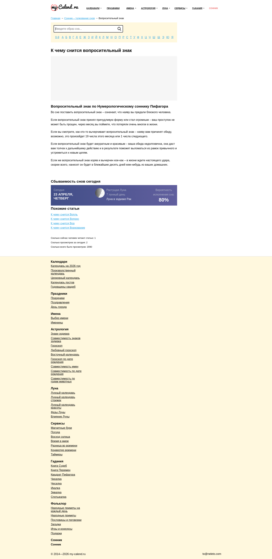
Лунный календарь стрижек (63, 399)
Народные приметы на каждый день (65, 510)
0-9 (57, 37)
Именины (57, 322)
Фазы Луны (58, 412)
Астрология (148, 8)
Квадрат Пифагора (63, 474)
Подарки (56, 533)
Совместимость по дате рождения (66, 373)
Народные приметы (63, 515)
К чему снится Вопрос (65, 218)
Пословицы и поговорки (66, 520)
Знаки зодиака (60, 333)
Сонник (213, 8)
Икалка (55, 488)
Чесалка (56, 483)
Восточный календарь (65, 354)
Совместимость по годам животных (63, 380)
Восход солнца (60, 436)
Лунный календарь (63, 392)
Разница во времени (64, 445)
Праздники (113, 8)
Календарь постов (62, 282)
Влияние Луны (60, 416)
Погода (55, 432)
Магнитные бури (61, 427)
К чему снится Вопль (64, 214)
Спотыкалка (58, 496)
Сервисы (180, 8)
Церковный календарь (65, 277)
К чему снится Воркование (68, 227)
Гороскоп (56, 345)
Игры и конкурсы (61, 528)
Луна (165, 8)
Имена (130, 8)
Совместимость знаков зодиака (65, 340)
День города (59, 306)
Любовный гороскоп (63, 350)
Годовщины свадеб (63, 286)
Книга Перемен (60, 470)
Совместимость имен (64, 366)
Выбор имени (59, 318)
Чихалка (56, 479)
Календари (92, 8)
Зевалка (56, 492)
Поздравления (60, 302)
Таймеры (56, 454)
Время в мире (60, 441)
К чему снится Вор (63, 223)
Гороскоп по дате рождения (62, 361)
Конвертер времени (63, 450)
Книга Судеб (59, 465)
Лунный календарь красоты (63, 406)
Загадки (56, 524)
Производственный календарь (63, 272)
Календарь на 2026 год (65, 265)
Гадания (197, 8)
